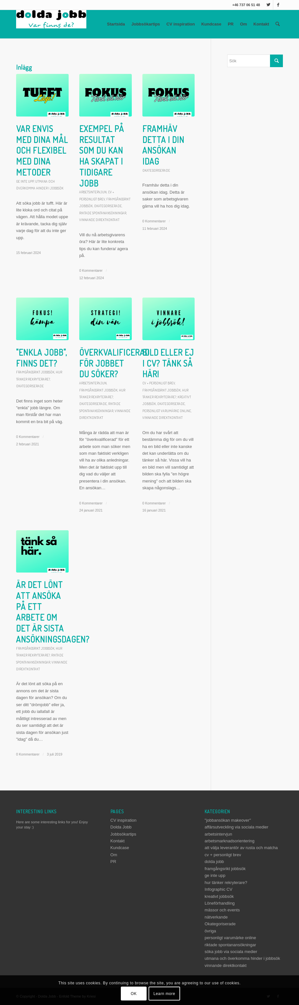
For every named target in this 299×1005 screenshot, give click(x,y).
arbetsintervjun (93, 192)
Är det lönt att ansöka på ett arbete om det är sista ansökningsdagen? (53, 612)
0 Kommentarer (90, 270)
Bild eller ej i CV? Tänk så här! (168, 363)
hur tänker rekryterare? (226, 882)
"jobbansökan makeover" (228, 820)
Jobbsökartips (145, 24)
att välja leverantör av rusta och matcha (241, 847)
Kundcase (211, 24)
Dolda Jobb (121, 827)
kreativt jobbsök (219, 896)
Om (243, 24)
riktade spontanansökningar (102, 213)
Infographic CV (218, 889)
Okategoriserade (108, 206)
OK (134, 993)
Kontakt (261, 24)
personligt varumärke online (166, 411)
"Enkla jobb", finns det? (41, 358)
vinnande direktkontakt (99, 220)
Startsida (116, 24)
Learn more (164, 993)
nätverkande (216, 917)
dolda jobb (214, 861)
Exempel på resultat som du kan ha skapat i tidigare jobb (101, 155)
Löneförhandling (220, 903)
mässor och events (222, 910)
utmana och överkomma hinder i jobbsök (242, 958)
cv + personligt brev (158, 383)
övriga (210, 931)
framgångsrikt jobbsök (35, 372)
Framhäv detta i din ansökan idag (163, 145)
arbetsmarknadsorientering (230, 840)
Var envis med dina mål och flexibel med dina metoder (42, 150)
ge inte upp (25, 181)
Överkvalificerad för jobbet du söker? (114, 363)
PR (231, 24)
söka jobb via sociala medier (231, 951)
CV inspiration (181, 24)
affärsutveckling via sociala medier (236, 827)
